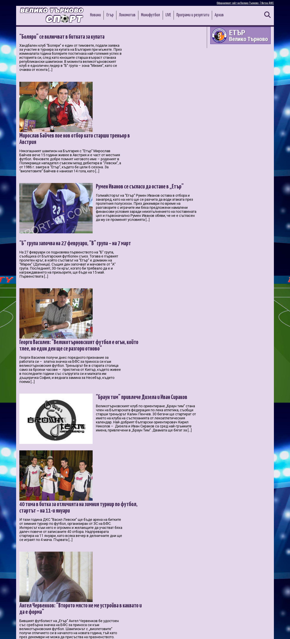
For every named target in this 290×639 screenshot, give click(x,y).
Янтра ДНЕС (267, 3)
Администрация (71, 631)
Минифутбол (150, 15)
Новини (95, 15)
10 (88, 590)
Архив (219, 15)
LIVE (168, 15)
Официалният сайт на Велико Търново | (239, 3)
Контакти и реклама (260, 631)
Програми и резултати (192, 15)
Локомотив (127, 15)
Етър (110, 15)
